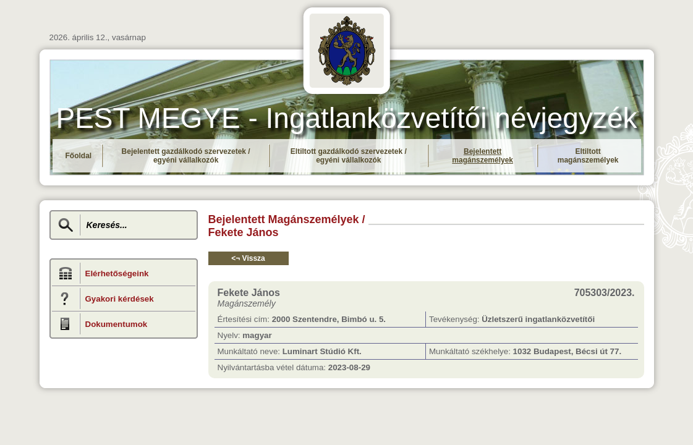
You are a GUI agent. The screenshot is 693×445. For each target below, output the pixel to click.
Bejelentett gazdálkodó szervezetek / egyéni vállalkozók (186, 155)
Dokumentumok (116, 324)
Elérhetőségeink (117, 273)
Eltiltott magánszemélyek (588, 155)
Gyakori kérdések (119, 298)
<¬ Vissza (248, 258)
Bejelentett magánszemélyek (482, 155)
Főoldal (79, 155)
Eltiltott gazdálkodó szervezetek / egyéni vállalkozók (349, 155)
